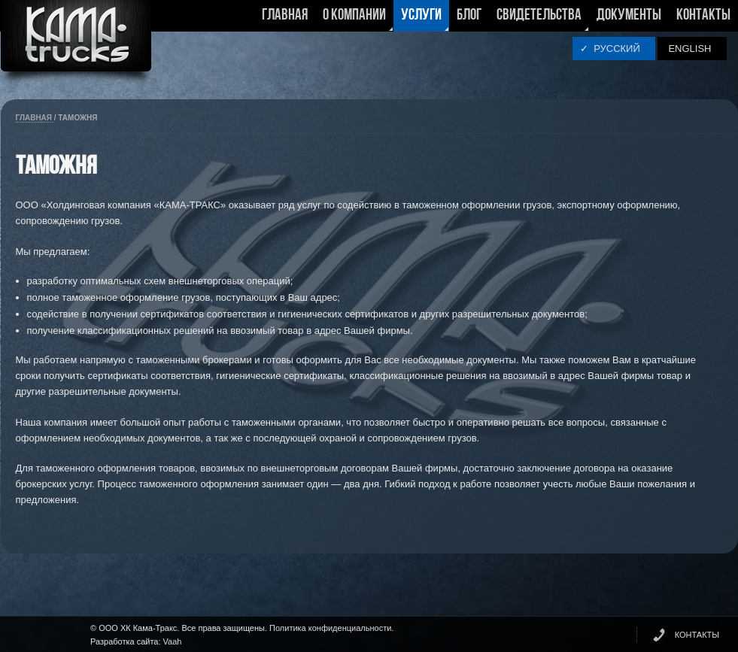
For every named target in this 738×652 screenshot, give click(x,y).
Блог (469, 15)
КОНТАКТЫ (697, 634)
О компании (354, 20)
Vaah (172, 641)
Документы (629, 15)
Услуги (421, 20)
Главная (285, 15)
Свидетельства (539, 20)
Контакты (703, 15)
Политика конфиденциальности (330, 627)
